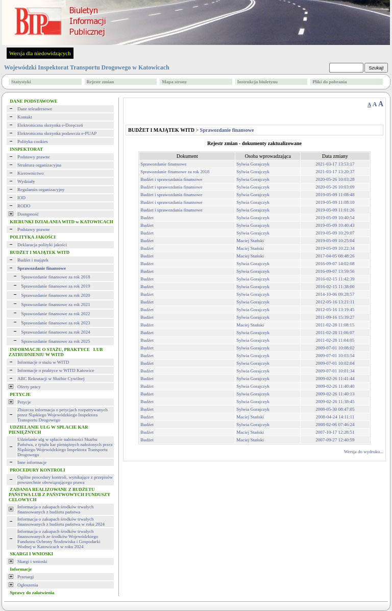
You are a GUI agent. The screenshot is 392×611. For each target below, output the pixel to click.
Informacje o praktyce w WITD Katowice (55, 370)
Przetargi (25, 576)
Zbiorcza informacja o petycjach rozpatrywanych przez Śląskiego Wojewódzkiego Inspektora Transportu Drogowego (62, 414)
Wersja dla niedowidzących (40, 53)
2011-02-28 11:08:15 (335, 324)
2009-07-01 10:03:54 (334, 355)
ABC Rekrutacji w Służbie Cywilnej (50, 378)
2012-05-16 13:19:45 (334, 309)
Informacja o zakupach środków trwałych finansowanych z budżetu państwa (55, 509)
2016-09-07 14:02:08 (334, 263)
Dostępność (28, 214)
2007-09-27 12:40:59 (334, 439)
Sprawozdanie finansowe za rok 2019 (55, 286)
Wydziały (26, 181)
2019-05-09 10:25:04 (334, 240)
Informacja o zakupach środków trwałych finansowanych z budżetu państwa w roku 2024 (61, 521)
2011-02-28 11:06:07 (335, 332)
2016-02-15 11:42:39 (335, 278)
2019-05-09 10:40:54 (334, 217)
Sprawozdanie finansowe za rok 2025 (55, 341)
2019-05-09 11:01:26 (335, 210)
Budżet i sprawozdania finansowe (171, 179)
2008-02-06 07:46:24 (334, 424)
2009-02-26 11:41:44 (335, 378)
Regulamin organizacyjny (41, 189)
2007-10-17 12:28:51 (334, 432)
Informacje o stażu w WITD (43, 362)
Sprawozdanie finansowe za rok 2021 (55, 304)
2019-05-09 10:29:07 (334, 233)
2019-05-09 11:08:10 (335, 202)
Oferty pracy (29, 386)
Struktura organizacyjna (39, 165)
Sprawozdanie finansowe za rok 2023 (55, 322)
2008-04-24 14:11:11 (335, 416)
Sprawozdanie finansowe (163, 164)
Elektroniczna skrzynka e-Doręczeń (50, 125)
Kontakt (24, 117)
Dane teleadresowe (34, 108)
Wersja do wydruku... (363, 451)
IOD (21, 197)
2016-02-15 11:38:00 (335, 286)
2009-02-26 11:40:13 (335, 393)
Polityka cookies (32, 141)
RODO (24, 205)
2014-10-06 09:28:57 (334, 294)
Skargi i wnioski (32, 561)
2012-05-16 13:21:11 (335, 301)
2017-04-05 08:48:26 (334, 255)
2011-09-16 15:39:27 (335, 317)
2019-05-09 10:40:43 (334, 225)
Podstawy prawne (33, 156)
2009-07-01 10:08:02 (334, 347)
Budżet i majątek (32, 260)
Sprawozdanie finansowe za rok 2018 (55, 276)
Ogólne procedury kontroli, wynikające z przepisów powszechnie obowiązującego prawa (65, 480)
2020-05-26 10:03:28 (334, 179)
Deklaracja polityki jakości (42, 244)
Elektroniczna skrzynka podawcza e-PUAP (56, 133)
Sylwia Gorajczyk (253, 164)
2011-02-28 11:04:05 (335, 340)
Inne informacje (31, 462)
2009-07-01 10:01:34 (334, 370)
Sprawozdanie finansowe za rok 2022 (55, 313)
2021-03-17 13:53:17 (334, 164)
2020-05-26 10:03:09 (334, 187)
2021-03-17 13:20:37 (334, 171)
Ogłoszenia (27, 585)
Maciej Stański (250, 240)
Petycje (24, 402)
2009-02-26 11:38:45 (335, 401)
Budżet (147, 217)
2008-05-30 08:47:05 (334, 409)
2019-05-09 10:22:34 (334, 248)
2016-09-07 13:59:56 (334, 271)
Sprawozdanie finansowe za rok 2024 (55, 332)
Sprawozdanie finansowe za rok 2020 (55, 295)
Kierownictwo (30, 173)
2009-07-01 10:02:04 (334, 363)
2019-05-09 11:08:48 (335, 194)
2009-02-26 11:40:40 (335, 386)
